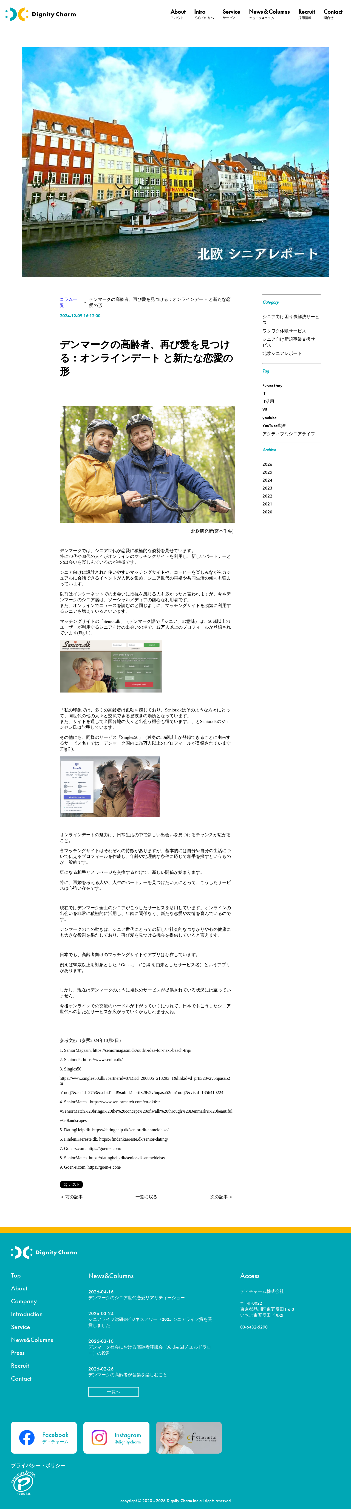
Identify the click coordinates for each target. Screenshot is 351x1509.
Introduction (27, 1314)
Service (20, 1327)
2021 (267, 504)
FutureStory (272, 385)
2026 (267, 464)
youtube (269, 417)
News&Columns (32, 1339)
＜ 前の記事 (71, 1197)
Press (18, 1352)
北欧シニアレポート (282, 353)
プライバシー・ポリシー (38, 1465)
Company (24, 1301)
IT (263, 393)
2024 (267, 480)
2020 (267, 512)
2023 (267, 488)
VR (265, 409)
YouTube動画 (274, 425)
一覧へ (113, 1392)
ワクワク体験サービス (284, 331)
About (19, 1288)
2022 (267, 496)
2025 (267, 472)
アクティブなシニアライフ (288, 434)
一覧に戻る (146, 1197)
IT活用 (268, 401)
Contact (21, 1378)
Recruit (20, 1365)
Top (16, 1275)
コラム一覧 (68, 302)
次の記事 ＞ (221, 1197)
